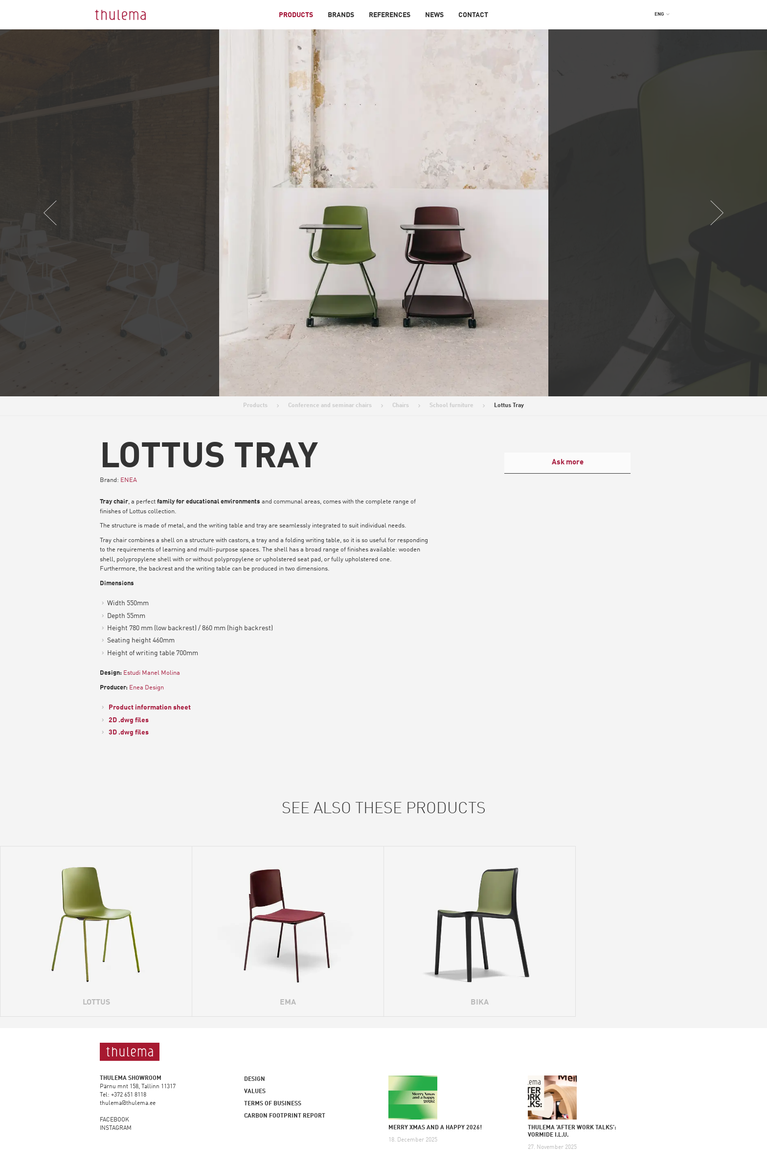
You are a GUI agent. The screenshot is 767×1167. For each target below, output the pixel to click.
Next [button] (716, 213)
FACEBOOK (114, 1120)
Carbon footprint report (284, 1116)
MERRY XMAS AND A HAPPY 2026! (435, 1128)
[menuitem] (662, 14)
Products (296, 15)
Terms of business (272, 1104)
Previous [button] (50, 213)
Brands (341, 15)
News (434, 15)
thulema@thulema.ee (128, 1103)
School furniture (451, 406)
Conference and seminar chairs (330, 406)
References (389, 15)
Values (255, 1092)
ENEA (128, 480)
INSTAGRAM (116, 1128)
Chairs (400, 406)
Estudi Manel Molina (151, 673)
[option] (383, 212)
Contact (473, 15)
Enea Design (146, 688)
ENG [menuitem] (659, 14)
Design (254, 1079)
